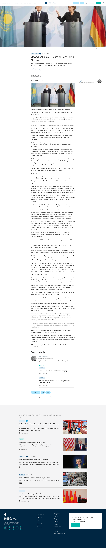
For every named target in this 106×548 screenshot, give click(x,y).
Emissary (21, 3)
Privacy (55, 530)
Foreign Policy (35, 392)
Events (56, 516)
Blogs (55, 519)
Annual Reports (57, 526)
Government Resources (59, 533)
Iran (82, 3)
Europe (48, 392)
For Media (56, 531)
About (26, 3)
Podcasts (56, 521)
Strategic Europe (32, 456)
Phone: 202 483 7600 (9, 524)
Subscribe (75, 524)
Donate (98, 3)
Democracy (76, 3)
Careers (56, 528)
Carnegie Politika (32, 420)
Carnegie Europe (45, 53)
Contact (56, 524)
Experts (30, 3)
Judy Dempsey (35, 75)
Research (15, 3)
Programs (57, 514)
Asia (43, 392)
